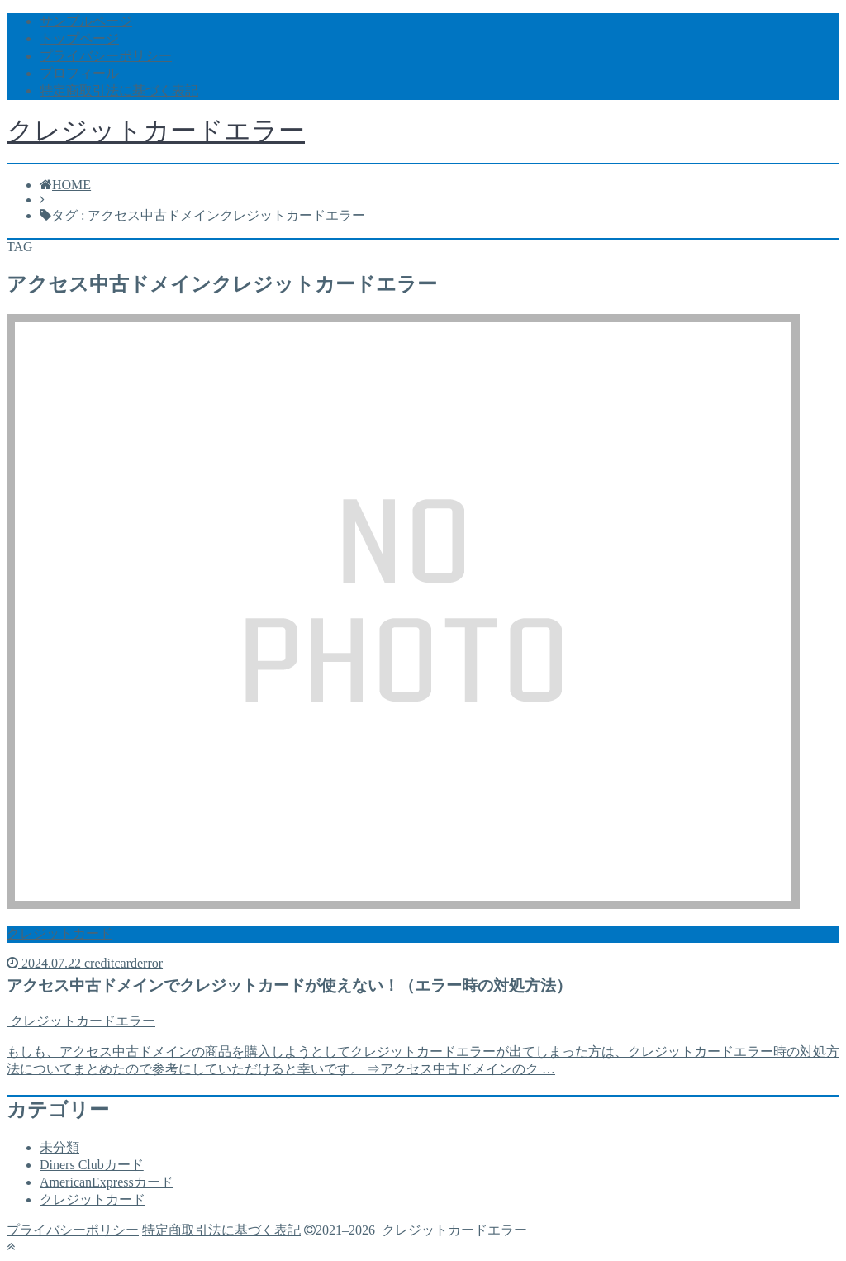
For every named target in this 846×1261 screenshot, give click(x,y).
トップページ (79, 38)
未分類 (59, 1147)
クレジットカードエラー (156, 130)
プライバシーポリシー (106, 56)
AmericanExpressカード (106, 1182)
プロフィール (79, 73)
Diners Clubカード (92, 1165)
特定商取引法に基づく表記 (119, 90)
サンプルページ (86, 21)
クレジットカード (92, 1199)
